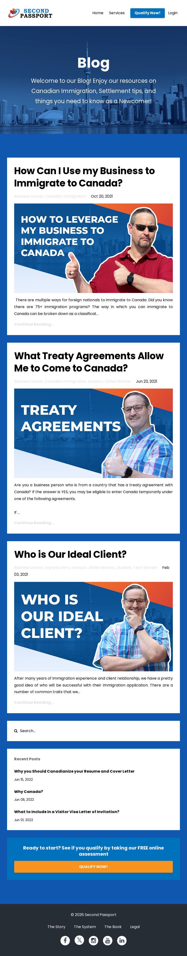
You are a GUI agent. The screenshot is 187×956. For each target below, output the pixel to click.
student (124, 567)
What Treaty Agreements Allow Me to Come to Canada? (89, 362)
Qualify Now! (148, 13)
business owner (28, 196)
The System (85, 926)
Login (173, 13)
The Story (56, 926)
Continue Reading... (34, 324)
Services (117, 13)
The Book (113, 926)
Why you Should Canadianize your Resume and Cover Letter (74, 771)
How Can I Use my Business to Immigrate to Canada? (84, 177)
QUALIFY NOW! (93, 866)
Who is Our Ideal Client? (70, 554)
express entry (57, 567)
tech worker (145, 567)
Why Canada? (28, 791)
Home (97, 13)
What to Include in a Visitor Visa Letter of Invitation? (66, 811)
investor (95, 381)
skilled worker (118, 381)
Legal (135, 926)
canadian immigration (65, 196)
